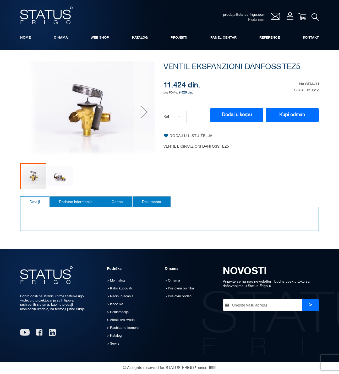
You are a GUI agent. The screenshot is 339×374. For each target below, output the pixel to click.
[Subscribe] (310, 305)
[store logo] (46, 15)
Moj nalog (290, 16)
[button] (144, 112)
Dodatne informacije (75, 202)
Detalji (35, 202)
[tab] (34, 201)
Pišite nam (256, 20)
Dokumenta (151, 202)
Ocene (117, 202)
